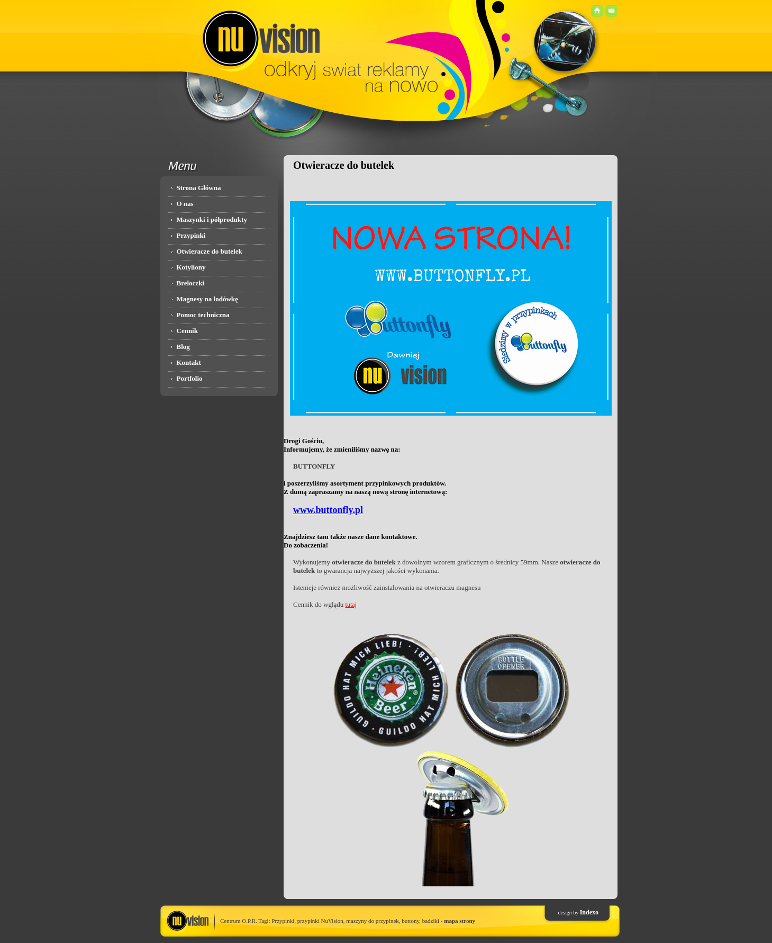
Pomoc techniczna (203, 315)
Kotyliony (191, 267)
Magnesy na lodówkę (207, 299)
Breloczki (190, 283)
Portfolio (190, 378)
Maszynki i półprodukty (212, 219)
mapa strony (459, 921)
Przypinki (191, 235)
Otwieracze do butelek (209, 251)
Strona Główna (199, 188)
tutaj (351, 604)
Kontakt (189, 362)
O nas (185, 204)
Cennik (187, 331)
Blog (183, 347)
